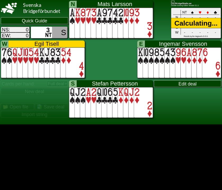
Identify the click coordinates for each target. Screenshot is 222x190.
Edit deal (188, 84)
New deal (34, 91)
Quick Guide (34, 20)
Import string (34, 114)
